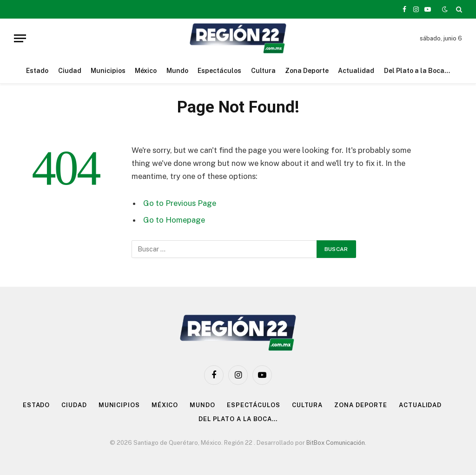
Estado (37, 70)
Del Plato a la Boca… (417, 70)
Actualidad (356, 70)
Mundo (177, 70)
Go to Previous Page (179, 203)
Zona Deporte (307, 70)
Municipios (108, 70)
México (146, 70)
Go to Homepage (174, 219)
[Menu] (20, 38)
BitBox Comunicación (335, 442)
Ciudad (69, 70)
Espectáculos (219, 70)
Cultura (263, 70)
